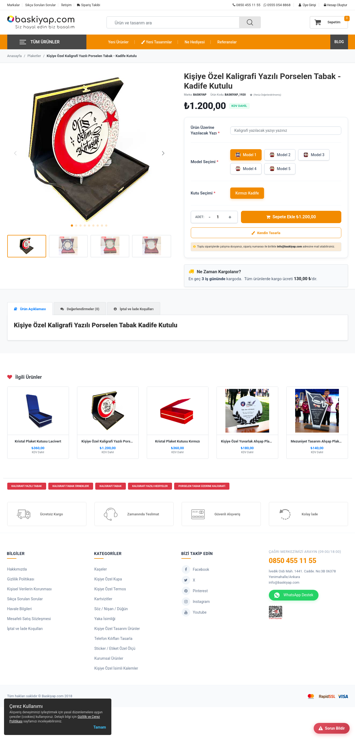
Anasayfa (14, 56)
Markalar (13, 5)
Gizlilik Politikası (20, 580)
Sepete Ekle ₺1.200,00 (291, 216)
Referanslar (227, 42)
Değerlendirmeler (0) (79, 309)
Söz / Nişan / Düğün (111, 609)
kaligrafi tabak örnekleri (71, 487)
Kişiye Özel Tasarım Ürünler (117, 629)
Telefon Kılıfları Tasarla (113, 639)
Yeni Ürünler (118, 42)
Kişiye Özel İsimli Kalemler (116, 669)
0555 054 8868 (279, 5)
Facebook (195, 570)
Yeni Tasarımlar (156, 42)
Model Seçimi (204, 161)
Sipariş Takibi (88, 5)
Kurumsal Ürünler (108, 659)
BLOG (339, 42)
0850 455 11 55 (246, 5)
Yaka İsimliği (105, 619)
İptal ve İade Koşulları (133, 309)
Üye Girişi (306, 5)
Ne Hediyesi (195, 42)
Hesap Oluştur (334, 5)
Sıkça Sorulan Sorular (40, 5)
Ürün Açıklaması (30, 309)
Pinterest (195, 591)
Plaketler (34, 56)
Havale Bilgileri (19, 609)
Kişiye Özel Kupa (108, 580)
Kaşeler (100, 570)
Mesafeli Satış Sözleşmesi (29, 619)
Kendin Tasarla (265, 233)
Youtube (194, 613)
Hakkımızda (17, 570)
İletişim (66, 5)
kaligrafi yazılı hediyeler (150, 487)
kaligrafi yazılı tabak (27, 487)
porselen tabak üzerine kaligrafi (201, 487)
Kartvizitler (103, 600)
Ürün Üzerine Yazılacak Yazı (205, 130)
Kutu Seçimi (203, 193)
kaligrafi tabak (111, 487)
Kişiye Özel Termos (110, 590)
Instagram (196, 602)
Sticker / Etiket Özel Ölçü (115, 649)
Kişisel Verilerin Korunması (29, 590)
